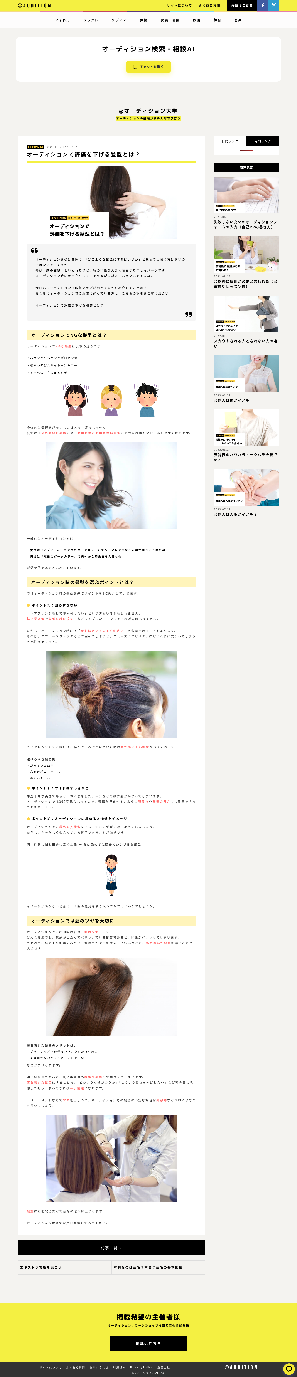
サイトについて (179, 5)
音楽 (238, 20)
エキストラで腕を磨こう (41, 1267)
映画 (197, 20)
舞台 (217, 20)
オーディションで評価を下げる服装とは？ (69, 305)
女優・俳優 (170, 20)
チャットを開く (148, 66)
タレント (90, 20)
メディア (119, 20)
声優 (144, 20)
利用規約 (119, 1367)
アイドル (62, 20)
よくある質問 (210, 5)
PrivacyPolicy (141, 1367)
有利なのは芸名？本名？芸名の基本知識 (148, 1267)
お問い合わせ (99, 1367)
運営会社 (163, 1367)
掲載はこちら (242, 5)
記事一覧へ (111, 1247)
